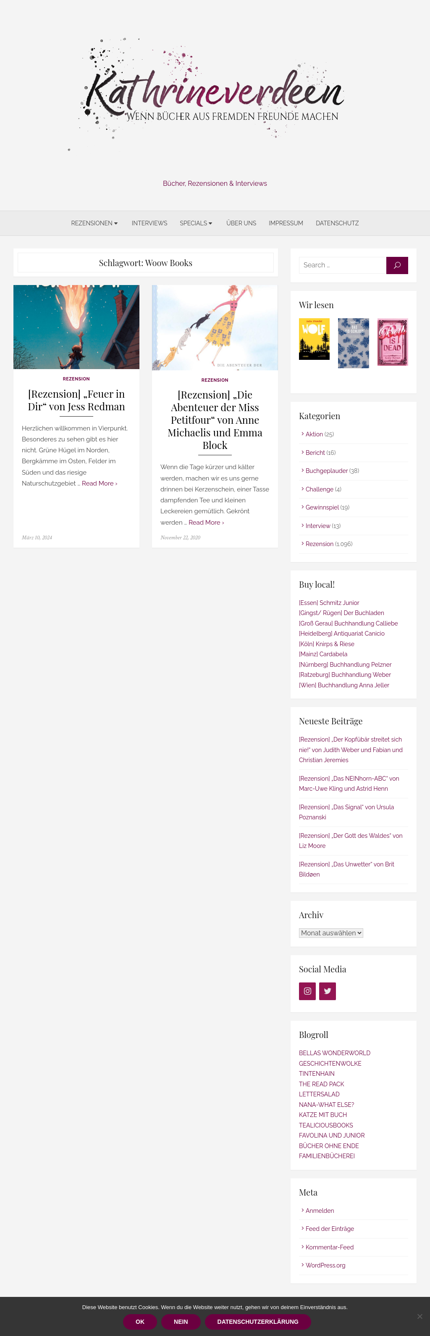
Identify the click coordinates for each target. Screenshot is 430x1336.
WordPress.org (326, 1265)
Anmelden (320, 1210)
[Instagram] (307, 991)
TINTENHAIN (317, 1073)
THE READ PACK (321, 1084)
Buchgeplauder (327, 470)
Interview (318, 526)
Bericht (315, 452)
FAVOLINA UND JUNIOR (332, 1135)
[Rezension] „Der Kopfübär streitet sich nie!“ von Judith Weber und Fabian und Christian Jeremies (351, 749)
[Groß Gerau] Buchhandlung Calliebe (348, 623)
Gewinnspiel (322, 507)
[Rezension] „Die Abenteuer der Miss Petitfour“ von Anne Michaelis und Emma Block (215, 419)
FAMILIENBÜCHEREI (327, 1156)
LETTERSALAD (319, 1094)
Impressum (286, 223)
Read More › (100, 483)
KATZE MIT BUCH (323, 1115)
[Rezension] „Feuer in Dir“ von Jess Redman (76, 400)
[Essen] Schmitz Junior (329, 602)
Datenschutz (337, 223)
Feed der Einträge (330, 1228)
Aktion (314, 434)
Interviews (150, 223)
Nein (181, 1321)
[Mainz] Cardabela (323, 654)
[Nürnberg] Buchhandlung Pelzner (345, 664)
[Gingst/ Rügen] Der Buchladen (341, 613)
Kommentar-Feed (330, 1247)
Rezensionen (91, 223)
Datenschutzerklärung (258, 1321)
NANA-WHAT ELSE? (326, 1104)
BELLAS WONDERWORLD (334, 1053)
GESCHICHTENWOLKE (330, 1063)
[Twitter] (327, 991)
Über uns (241, 223)
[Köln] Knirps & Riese (326, 644)
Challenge (319, 489)
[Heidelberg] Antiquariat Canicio (342, 633)
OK (140, 1321)
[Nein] (419, 1316)
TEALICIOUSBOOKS (326, 1125)
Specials (193, 223)
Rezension (76, 378)
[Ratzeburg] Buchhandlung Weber (345, 674)
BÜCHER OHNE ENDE (329, 1146)
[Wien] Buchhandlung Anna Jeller (344, 685)
